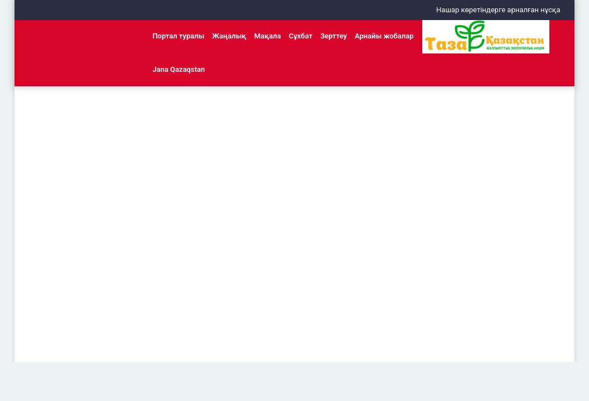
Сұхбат (300, 36)
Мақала (267, 36)
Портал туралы (178, 36)
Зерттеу (333, 36)
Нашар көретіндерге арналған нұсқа (498, 10)
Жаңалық (229, 36)
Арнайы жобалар (384, 36)
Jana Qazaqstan (178, 69)
